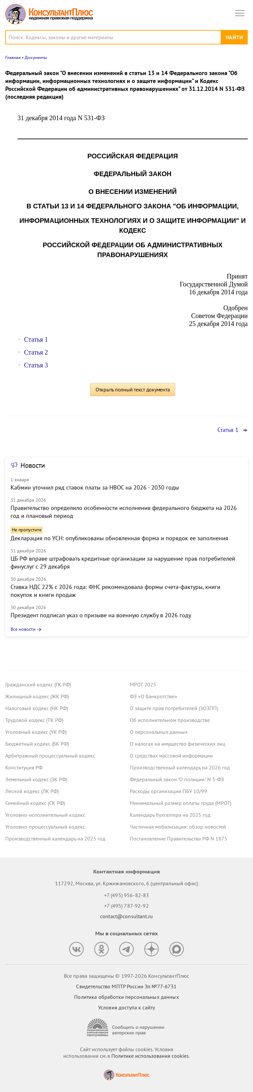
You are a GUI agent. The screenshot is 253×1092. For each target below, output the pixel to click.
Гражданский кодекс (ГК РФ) (38, 684)
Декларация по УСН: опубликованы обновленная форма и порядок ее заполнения (119, 538)
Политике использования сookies (150, 1055)
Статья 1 (36, 339)
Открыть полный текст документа (133, 389)
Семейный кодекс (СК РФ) (35, 803)
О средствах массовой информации (171, 755)
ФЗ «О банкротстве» (153, 696)
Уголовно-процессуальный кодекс (45, 826)
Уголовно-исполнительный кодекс (45, 815)
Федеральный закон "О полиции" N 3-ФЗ (177, 779)
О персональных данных (158, 732)
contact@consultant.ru (126, 916)
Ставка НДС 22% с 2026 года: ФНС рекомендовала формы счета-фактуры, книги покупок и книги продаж (115, 591)
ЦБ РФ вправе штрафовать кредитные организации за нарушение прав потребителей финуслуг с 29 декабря (123, 562)
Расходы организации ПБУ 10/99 (168, 791)
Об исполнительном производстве (170, 720)
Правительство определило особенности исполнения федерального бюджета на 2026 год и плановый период (124, 511)
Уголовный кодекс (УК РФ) (36, 732)
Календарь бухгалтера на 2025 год (170, 815)
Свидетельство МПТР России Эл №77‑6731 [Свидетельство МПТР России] (126, 986)
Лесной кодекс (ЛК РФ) (32, 791)
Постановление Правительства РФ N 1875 (178, 838)
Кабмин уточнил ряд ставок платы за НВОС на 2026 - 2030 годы (95, 487)
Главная (13, 57)
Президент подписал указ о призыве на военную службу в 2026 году (101, 615)
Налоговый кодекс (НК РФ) (36, 708)
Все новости (23, 629)
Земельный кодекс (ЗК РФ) (36, 779)
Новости (32, 465)
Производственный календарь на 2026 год (180, 767)
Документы (36, 57)
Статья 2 (36, 352)
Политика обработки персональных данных (126, 997)
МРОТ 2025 (143, 684)
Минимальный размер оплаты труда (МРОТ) (180, 803)
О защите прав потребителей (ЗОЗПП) (174, 708)
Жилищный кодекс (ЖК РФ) (37, 696)
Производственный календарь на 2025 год (55, 838)
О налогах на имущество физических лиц (177, 743)
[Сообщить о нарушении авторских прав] (126, 1028)
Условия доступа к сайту (126, 1007)
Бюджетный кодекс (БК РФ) (37, 743)
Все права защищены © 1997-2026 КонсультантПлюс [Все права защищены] (126, 975)
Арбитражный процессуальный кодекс (50, 755)
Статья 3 (36, 365)
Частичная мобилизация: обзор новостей (178, 826)
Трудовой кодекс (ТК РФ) (34, 720)
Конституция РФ (23, 767)
